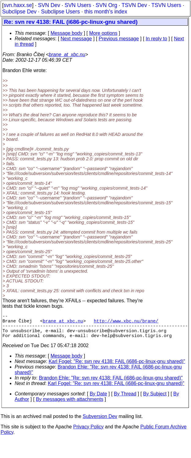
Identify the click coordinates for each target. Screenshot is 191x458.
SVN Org (106, 5)
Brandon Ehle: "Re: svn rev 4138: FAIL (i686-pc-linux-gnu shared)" (111, 384)
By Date (98, 399)
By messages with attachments (69, 405)
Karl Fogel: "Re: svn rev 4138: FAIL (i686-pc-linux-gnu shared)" (117, 367)
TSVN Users (166, 5)
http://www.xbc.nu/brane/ (126, 323)
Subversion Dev (100, 422)
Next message (76, 38)
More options (103, 33)
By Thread (125, 399)
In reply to (156, 38)
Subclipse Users (60, 12)
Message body (66, 33)
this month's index (105, 12)
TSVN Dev (134, 5)
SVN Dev (49, 5)
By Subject (154, 399)
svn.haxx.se (18, 5)
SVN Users (77, 5)
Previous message (119, 38)
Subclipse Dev (19, 12)
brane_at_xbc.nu (67, 54)
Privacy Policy (88, 432)
